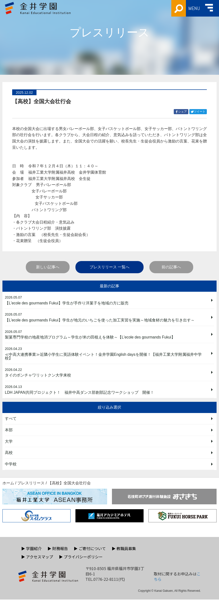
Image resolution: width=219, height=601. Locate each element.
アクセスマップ (37, 558)
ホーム (8, 484)
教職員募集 (124, 550)
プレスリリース (31, 484)
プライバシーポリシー (81, 558)
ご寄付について (90, 550)
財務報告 (57, 550)
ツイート (199, 111)
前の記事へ (171, 267)
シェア (181, 111)
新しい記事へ (47, 267)
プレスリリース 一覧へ (109, 267)
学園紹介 (31, 550)
